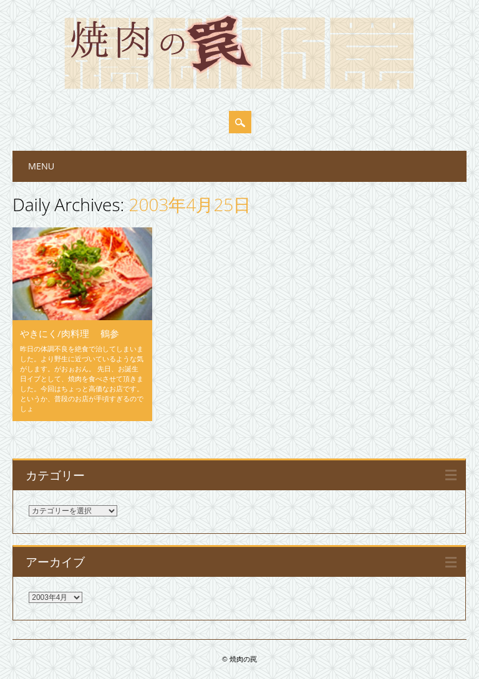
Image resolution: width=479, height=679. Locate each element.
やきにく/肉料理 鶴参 (70, 333)
